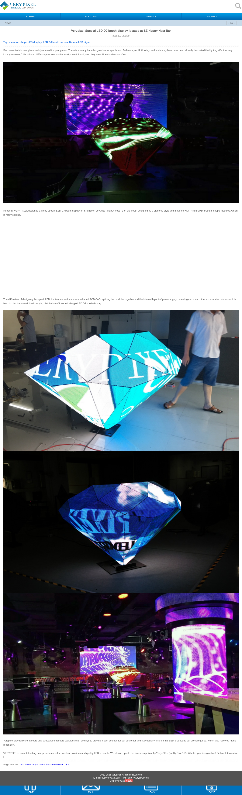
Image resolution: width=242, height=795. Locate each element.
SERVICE (151, 16)
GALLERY (211, 16)
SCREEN (30, 16)
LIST (231, 23)
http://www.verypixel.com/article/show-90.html (44, 764)
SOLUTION (90, 16)
